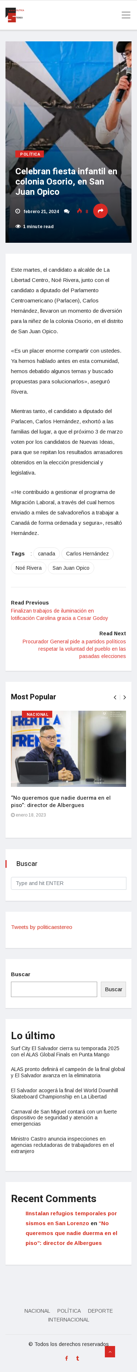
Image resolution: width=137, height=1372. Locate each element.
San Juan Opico (71, 568)
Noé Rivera (29, 568)
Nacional (38, 714)
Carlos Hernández (87, 554)
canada (46, 554)
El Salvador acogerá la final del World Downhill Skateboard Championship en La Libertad (64, 1093)
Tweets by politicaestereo (41, 927)
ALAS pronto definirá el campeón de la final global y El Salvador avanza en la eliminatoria (68, 1072)
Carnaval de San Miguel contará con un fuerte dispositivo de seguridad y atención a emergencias (64, 1118)
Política (30, 154)
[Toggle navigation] (124, 15)
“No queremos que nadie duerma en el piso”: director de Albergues (61, 801)
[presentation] (115, 697)
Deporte (100, 1311)
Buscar (20, 974)
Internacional (68, 1320)
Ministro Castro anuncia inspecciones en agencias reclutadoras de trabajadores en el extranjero (62, 1145)
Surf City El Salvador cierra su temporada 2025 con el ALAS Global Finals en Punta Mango (65, 1051)
